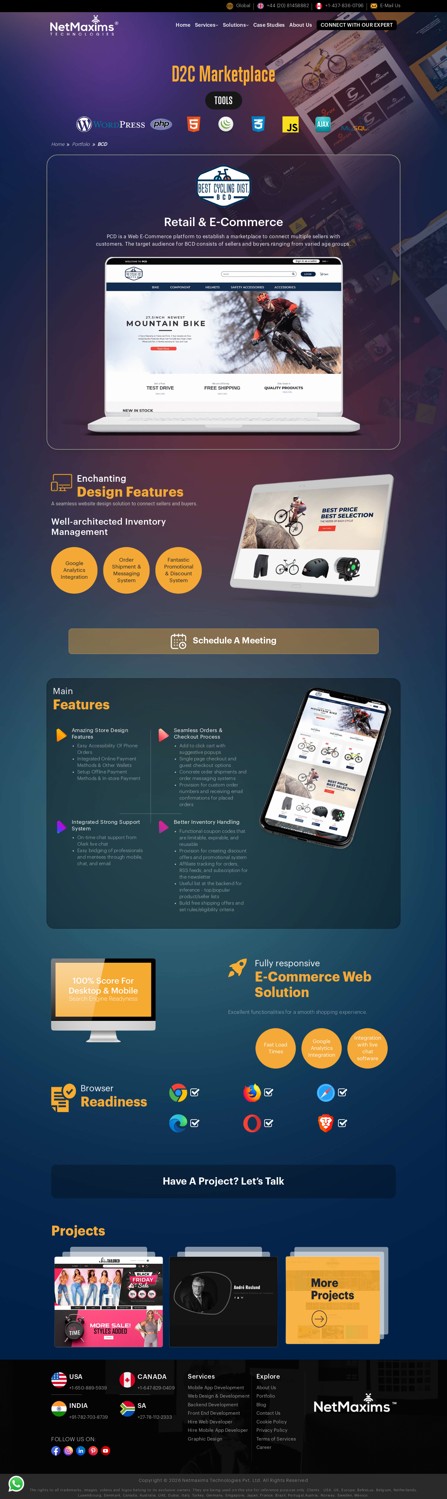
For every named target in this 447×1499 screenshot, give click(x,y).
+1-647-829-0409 (156, 1387)
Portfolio (81, 144)
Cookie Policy (271, 1421)
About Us (300, 25)
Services (206, 25)
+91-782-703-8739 (88, 1417)
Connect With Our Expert (357, 25)
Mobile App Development (216, 1387)
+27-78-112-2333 (155, 1417)
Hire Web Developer (210, 1421)
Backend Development (213, 1404)
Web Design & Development (218, 1396)
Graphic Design (205, 1438)
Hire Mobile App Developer (218, 1430)
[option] (108, 1296)
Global (243, 5)
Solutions (236, 25)
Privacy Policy (271, 1430)
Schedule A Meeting (224, 641)
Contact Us (268, 1413)
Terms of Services (276, 1438)
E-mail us (390, 5)
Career (264, 1447)
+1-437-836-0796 (344, 5)
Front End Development (214, 1413)
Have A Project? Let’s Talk (223, 1181)
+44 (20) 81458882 (288, 5)
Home (183, 25)
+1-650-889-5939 (88, 1387)
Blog (261, 1404)
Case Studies (269, 25)
